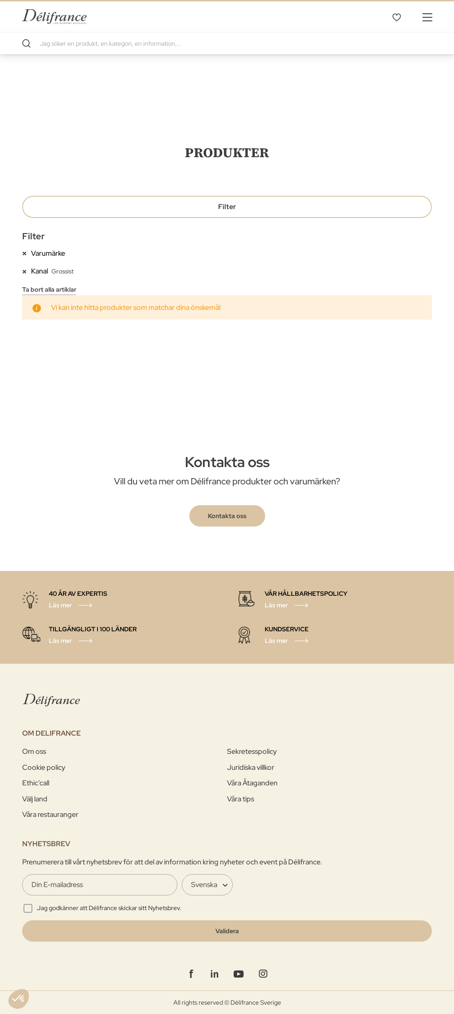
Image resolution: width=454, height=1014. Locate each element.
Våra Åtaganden (252, 783)
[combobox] (227, 43)
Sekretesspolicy (252, 751)
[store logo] (54, 16)
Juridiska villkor (250, 767)
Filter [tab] (227, 206)
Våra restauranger (50, 814)
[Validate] (227, 931)
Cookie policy (43, 767)
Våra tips (240, 799)
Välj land (34, 799)
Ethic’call (35, 783)
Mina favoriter (396, 17)
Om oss (34, 751)
